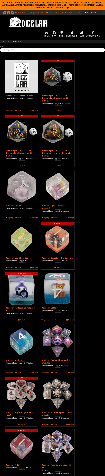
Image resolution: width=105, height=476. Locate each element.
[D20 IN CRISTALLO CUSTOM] (21, 76)
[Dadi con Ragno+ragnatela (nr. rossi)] (21, 393)
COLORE (14, 42)
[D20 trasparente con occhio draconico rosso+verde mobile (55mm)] (57, 131)
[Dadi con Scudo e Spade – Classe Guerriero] (57, 393)
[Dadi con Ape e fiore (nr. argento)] (57, 186)
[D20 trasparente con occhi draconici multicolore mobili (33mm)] (57, 76)
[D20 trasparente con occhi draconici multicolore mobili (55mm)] (21, 131)
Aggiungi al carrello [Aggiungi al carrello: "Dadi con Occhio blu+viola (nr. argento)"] (50, 372)
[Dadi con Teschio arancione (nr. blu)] (57, 446)
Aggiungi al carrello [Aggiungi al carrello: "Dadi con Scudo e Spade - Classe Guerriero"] (50, 425)
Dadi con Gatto (48, 308)
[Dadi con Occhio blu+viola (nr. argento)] (57, 341)
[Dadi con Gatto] (57, 288)
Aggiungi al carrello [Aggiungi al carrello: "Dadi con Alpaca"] (14, 218)
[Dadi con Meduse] (21, 341)
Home (5, 42)
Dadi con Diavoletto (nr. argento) (57, 258)
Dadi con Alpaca (13, 206)
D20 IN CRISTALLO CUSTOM (19, 96)
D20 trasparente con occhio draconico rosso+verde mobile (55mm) (56, 153)
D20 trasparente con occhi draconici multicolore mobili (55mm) (19, 153)
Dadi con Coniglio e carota (18, 258)
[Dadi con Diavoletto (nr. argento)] (57, 239)
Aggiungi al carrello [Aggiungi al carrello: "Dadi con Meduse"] (14, 372)
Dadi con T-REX (12, 465)
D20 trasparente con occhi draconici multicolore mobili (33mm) (55, 98)
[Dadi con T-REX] (21, 446)
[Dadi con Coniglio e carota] (21, 239)
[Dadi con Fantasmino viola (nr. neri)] (21, 288)
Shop (9, 42)
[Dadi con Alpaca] (21, 186)
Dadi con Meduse (13, 360)
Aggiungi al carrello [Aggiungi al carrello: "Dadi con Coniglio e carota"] (14, 268)
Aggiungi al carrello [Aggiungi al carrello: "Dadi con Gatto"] (50, 320)
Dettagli (35, 110)
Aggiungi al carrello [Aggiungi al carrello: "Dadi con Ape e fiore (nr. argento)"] (50, 218)
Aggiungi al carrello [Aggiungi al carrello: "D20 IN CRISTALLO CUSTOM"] (14, 110)
